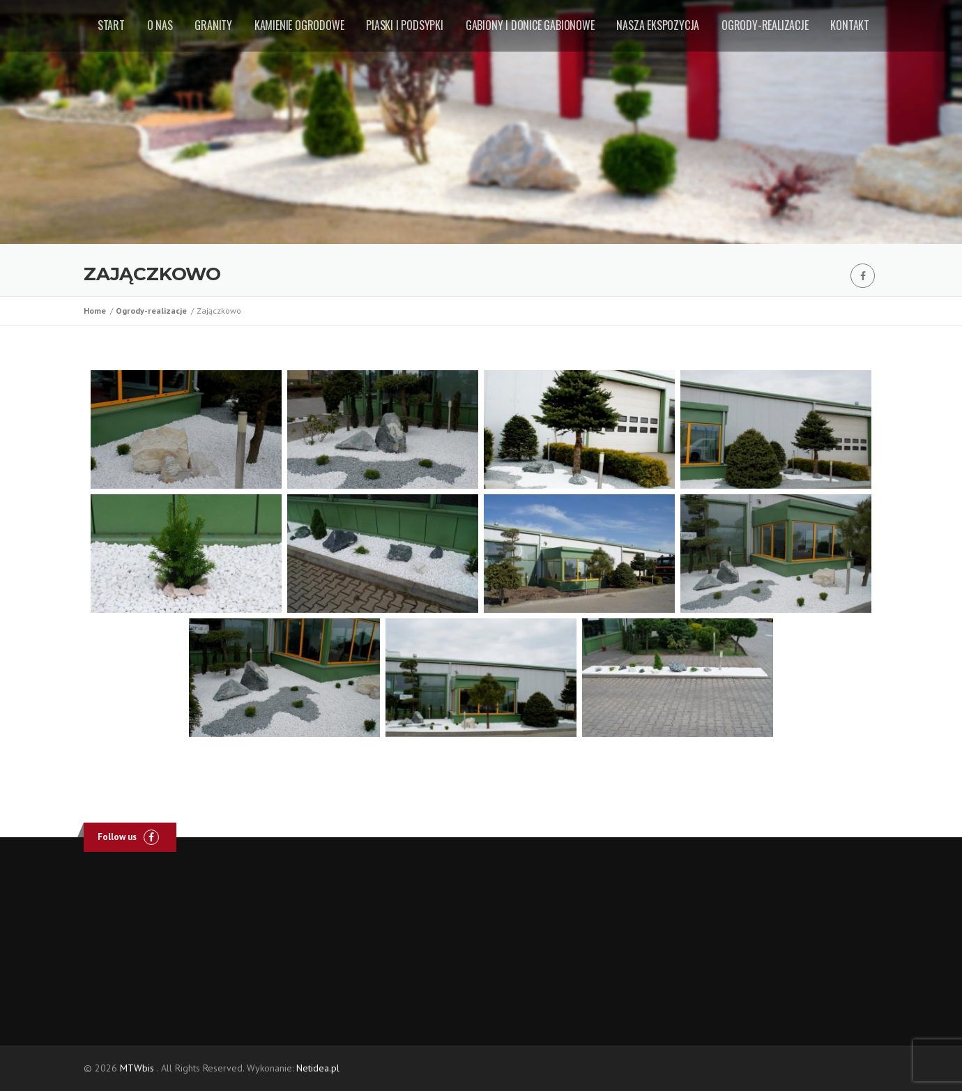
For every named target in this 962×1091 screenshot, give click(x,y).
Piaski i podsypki (404, 25)
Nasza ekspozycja (657, 25)
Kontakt (849, 25)
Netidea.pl (317, 1068)
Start (111, 25)
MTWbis (137, 1068)
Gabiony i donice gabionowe (530, 25)
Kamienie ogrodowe (299, 25)
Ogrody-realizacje (765, 25)
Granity (213, 25)
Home (97, 310)
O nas (160, 25)
